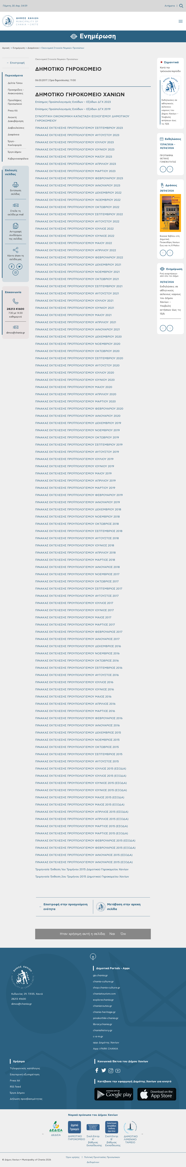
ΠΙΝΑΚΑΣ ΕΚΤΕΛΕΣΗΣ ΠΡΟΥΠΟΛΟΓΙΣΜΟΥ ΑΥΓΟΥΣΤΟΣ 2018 (77, 538)
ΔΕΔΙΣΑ (55, 1128)
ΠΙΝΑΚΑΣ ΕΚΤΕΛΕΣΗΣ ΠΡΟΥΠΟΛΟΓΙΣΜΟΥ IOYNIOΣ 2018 (74, 545)
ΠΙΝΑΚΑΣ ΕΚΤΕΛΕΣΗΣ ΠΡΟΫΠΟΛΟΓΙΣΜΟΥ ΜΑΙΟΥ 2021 (73, 315)
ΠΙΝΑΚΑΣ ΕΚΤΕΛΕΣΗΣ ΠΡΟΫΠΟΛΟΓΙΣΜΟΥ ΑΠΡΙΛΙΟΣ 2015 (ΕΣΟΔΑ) (81, 811)
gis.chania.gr (100, 975)
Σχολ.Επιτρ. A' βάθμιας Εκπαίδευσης (94, 1133)
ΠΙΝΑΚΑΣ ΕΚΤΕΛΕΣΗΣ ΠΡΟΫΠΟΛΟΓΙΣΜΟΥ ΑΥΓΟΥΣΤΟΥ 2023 (77, 135)
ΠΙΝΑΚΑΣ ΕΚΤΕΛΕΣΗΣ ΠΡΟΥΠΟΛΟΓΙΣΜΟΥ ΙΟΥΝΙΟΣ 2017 (74, 610)
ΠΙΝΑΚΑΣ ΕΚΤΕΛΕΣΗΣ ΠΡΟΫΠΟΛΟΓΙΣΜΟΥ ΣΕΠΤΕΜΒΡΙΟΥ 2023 (79, 128)
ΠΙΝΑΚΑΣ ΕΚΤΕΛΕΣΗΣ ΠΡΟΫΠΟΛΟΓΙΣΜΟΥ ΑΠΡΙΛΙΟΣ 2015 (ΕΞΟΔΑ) (81, 819)
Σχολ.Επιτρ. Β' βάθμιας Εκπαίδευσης (113, 1133)
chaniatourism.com (104, 994)
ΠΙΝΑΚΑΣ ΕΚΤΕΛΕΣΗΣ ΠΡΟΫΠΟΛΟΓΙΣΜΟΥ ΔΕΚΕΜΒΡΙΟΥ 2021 (78, 264)
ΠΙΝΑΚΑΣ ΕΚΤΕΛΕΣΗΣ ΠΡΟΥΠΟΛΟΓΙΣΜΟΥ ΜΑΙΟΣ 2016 (73, 696)
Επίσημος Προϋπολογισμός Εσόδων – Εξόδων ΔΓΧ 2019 (73, 109)
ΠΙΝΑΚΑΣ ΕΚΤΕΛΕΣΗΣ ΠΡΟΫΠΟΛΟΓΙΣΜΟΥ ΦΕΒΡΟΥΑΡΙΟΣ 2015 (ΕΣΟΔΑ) (85, 840)
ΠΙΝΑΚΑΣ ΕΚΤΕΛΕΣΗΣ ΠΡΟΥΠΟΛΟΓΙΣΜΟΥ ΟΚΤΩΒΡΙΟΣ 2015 (77, 747)
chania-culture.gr (103, 981)
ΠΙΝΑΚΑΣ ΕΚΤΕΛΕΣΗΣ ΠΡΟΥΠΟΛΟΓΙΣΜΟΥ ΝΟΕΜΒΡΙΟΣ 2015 (77, 740)
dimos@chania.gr (15, 333)
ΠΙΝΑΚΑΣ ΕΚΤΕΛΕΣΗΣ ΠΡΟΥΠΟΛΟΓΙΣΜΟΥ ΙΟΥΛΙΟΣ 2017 (74, 603)
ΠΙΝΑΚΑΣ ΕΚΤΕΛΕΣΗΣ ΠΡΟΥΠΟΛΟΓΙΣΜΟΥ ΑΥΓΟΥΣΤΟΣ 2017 (77, 596)
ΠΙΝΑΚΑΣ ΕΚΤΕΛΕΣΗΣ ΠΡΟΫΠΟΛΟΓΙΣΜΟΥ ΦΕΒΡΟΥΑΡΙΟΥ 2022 (79, 257)
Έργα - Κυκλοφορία (15, 143)
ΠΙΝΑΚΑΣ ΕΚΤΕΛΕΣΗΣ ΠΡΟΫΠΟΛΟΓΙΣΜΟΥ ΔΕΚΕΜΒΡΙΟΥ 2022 (78, 192)
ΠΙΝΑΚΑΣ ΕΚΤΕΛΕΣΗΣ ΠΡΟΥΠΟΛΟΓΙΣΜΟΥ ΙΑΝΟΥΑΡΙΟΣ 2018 (77, 567)
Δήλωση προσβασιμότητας (26, 1099)
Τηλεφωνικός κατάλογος (25, 1068)
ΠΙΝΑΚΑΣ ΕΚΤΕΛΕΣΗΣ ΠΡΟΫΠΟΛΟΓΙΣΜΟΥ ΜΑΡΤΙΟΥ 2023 (75, 171)
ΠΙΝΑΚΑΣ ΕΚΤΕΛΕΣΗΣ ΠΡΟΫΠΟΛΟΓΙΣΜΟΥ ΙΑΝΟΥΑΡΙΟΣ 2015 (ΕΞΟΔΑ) (84, 862)
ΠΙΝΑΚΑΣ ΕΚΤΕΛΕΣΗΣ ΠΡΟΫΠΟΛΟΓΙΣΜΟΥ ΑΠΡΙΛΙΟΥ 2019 (75, 480)
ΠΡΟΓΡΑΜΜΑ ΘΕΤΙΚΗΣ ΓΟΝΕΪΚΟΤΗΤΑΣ (168, 159)
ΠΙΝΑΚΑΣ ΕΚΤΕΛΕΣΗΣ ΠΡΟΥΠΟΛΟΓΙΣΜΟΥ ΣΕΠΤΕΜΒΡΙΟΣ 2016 (78, 668)
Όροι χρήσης (73, 1157)
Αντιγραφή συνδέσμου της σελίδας (15, 231)
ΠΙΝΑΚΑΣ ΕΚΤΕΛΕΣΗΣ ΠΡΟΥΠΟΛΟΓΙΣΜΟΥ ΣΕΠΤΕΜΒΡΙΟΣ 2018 (78, 531)
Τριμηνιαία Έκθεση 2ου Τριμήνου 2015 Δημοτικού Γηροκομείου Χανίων (82, 876)
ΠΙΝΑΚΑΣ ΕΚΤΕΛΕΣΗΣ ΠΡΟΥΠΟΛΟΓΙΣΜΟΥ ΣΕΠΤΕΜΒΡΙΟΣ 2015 (78, 754)
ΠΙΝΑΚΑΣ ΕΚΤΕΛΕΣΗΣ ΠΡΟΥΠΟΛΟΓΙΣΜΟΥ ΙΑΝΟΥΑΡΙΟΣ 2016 (77, 725)
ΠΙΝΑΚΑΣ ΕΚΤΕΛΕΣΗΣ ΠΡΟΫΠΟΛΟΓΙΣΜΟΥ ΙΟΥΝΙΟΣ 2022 (74, 236)
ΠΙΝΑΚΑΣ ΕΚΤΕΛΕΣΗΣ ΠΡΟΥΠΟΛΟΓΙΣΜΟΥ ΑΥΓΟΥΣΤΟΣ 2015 (77, 761)
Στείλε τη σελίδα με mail (15, 209)
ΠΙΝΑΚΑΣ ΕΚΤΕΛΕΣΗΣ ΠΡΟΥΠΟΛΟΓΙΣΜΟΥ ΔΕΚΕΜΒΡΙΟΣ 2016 (78, 646)
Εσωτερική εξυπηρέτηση (24, 1074)
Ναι (112, 934)
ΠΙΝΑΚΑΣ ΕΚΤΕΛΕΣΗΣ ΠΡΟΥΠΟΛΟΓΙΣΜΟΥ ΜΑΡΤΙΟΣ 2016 (75, 711)
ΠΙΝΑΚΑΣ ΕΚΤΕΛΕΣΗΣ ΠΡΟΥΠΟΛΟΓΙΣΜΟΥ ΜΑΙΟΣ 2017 (73, 617)
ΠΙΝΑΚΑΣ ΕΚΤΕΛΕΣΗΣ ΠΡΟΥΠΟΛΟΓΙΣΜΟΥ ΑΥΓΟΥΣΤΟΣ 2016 (77, 675)
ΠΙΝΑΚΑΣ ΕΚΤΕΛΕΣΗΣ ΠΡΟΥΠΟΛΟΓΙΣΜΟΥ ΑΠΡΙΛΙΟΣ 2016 (75, 704)
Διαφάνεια (33, 48)
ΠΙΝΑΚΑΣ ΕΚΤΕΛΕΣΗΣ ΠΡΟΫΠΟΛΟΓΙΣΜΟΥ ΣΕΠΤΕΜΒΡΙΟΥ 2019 (79, 444)
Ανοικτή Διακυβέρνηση (15, 119)
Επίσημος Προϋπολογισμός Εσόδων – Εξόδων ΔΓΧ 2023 (73, 102)
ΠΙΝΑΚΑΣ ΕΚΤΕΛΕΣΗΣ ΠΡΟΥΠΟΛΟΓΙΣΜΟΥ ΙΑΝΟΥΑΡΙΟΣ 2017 (77, 639)
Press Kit (13, 111)
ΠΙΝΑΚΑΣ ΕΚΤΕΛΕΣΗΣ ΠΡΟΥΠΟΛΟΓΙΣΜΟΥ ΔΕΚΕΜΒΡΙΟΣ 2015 (78, 732)
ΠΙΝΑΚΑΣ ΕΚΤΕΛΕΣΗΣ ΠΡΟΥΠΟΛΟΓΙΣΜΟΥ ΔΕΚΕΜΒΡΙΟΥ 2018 (78, 509)
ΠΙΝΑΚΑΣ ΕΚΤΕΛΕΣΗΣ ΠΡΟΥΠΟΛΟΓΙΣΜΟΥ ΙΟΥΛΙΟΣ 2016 (74, 682)
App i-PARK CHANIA (105, 1048)
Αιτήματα (170, 6)
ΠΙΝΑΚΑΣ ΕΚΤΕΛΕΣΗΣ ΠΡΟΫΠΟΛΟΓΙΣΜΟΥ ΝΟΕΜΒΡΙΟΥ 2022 (78, 200)
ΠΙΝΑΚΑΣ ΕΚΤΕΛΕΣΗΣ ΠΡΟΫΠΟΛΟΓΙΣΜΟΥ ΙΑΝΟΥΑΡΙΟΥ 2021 (77, 329)
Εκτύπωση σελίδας (15, 188)
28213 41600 (15, 309)
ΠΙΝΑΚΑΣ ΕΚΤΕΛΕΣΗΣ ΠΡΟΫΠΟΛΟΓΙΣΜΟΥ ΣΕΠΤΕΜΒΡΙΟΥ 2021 (78, 286)
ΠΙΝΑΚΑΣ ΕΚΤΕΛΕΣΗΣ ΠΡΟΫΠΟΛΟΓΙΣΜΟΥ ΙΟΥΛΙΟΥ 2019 (74, 459)
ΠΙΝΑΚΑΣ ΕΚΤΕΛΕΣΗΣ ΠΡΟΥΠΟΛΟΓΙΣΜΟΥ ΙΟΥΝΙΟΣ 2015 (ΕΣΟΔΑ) (81, 783)
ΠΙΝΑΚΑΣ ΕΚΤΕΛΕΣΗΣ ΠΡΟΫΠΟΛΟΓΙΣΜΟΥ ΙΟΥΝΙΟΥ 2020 (75, 380)
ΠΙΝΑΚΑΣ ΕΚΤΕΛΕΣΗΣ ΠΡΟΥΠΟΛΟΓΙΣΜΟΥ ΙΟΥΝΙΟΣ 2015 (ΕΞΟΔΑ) (81, 790)
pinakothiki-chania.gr (105, 1018)
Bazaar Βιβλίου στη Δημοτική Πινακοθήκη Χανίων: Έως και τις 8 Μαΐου (170, 241)
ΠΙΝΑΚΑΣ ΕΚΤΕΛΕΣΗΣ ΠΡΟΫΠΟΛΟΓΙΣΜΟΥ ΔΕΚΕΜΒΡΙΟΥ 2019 (78, 423)
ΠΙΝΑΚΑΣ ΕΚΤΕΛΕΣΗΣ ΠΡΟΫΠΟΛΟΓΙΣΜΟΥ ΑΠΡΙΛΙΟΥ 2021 (75, 322)
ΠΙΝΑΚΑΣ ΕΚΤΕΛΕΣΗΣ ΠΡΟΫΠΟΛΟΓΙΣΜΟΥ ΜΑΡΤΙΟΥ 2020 (75, 401)
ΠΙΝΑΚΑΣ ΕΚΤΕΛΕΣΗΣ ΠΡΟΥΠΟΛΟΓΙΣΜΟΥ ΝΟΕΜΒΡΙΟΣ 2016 (77, 653)
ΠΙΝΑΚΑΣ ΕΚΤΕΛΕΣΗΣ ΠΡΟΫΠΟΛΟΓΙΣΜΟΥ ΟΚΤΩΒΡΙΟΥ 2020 (77, 351)
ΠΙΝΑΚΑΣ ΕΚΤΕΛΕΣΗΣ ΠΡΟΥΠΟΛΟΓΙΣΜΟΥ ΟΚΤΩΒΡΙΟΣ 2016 (77, 660)
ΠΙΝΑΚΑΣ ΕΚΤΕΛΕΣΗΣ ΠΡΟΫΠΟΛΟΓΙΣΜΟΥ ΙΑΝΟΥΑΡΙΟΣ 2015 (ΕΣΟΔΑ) (84, 855)
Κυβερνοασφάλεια (17, 159)
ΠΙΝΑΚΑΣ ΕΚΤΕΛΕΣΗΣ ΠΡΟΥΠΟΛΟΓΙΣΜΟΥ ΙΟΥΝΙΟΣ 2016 (74, 689)
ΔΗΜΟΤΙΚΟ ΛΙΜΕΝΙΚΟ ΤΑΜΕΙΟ (131, 1132)
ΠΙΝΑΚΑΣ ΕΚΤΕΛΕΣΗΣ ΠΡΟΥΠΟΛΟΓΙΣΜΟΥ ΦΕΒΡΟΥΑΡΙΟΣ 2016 (79, 718)
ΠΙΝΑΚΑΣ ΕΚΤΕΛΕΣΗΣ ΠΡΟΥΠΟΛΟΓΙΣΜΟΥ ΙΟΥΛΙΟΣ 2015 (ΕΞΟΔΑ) (80, 776)
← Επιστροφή (15, 63)
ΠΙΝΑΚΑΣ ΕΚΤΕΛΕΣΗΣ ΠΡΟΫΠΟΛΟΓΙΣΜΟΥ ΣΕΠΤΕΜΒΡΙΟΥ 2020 (79, 358)
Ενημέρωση (19, 48)
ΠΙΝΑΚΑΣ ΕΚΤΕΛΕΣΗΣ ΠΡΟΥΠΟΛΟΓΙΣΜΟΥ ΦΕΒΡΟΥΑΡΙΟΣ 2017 (78, 632)
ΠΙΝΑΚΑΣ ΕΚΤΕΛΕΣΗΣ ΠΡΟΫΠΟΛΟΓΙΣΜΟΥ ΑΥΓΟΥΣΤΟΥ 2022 (77, 221)
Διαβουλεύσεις (16, 128)
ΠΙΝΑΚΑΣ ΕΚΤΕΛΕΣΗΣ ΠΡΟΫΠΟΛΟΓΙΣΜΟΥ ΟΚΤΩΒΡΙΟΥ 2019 (77, 437)
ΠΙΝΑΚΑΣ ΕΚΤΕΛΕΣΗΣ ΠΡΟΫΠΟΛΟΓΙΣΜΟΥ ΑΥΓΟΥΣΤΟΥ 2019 (77, 452)
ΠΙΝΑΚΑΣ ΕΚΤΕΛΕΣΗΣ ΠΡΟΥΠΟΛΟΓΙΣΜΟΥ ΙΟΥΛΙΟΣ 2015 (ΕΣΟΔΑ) (80, 768)
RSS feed (15, 1086)
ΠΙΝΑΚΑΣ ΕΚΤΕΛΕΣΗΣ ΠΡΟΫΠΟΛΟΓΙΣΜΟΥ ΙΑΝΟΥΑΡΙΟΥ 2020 (78, 416)
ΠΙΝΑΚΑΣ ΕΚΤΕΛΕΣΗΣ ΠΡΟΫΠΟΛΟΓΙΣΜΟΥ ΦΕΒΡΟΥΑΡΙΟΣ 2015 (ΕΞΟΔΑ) (85, 847)
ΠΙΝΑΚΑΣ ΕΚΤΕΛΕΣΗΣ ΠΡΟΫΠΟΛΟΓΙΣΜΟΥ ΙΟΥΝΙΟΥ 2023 (74, 149)
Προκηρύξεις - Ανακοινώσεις (16, 92)
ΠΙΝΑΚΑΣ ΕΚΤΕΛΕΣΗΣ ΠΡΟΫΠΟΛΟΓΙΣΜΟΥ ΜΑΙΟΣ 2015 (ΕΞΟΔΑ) (79, 804)
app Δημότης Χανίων (106, 1042)
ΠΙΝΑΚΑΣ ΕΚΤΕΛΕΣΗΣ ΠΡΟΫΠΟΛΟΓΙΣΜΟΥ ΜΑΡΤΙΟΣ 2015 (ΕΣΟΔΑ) (81, 826)
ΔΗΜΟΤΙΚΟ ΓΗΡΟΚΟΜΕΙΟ (76, 1131)
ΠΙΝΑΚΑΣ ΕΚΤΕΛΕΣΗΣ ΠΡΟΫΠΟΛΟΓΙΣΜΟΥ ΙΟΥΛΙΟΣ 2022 (74, 228)
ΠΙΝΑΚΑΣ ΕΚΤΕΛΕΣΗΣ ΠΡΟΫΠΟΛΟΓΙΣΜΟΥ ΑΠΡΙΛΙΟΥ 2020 (75, 394)
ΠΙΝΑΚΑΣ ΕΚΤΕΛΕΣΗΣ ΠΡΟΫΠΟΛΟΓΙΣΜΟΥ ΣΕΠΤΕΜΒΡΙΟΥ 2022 (79, 214)
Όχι (123, 934)
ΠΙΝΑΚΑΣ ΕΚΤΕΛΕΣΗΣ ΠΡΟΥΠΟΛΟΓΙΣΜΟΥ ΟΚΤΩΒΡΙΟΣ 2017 (77, 581)
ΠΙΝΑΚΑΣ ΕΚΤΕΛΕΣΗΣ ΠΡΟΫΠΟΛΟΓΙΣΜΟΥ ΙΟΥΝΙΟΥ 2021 (74, 308)
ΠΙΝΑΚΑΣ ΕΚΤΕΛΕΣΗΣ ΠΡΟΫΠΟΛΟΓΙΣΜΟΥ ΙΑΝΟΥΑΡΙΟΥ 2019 (77, 502)
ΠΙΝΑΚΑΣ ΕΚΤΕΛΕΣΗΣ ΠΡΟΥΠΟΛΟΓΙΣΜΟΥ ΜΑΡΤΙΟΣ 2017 (75, 624)
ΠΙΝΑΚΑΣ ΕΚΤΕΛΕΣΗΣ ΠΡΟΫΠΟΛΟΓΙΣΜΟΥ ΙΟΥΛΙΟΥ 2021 (74, 300)
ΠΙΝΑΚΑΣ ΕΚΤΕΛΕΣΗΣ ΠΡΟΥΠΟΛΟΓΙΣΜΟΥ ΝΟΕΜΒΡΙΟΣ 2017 (77, 574)
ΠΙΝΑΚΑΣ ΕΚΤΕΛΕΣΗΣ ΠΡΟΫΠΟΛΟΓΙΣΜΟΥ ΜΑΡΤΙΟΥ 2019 (75, 488)
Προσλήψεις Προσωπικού (15, 102)
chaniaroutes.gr (102, 1006)
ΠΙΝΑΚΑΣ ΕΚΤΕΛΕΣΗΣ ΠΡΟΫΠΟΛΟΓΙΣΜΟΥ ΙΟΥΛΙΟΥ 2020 (74, 372)
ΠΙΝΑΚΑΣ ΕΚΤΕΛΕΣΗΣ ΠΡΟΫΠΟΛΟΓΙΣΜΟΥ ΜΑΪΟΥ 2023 (73, 156)
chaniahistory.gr (102, 1030)
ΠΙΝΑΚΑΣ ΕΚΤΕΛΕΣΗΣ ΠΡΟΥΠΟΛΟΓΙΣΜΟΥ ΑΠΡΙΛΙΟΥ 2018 (75, 552)
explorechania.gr (103, 1000)
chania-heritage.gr (104, 1012)
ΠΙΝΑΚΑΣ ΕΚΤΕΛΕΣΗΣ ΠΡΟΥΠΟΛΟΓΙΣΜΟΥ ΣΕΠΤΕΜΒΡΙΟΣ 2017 (78, 588)
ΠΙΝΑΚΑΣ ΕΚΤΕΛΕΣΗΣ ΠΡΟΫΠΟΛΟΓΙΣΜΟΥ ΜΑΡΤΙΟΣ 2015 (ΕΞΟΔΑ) (81, 833)
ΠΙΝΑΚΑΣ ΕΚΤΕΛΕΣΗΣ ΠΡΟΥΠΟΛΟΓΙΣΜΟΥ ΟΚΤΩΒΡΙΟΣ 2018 (77, 524)
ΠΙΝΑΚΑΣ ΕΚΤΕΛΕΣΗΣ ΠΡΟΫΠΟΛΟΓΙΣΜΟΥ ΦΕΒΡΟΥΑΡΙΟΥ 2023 (79, 178)
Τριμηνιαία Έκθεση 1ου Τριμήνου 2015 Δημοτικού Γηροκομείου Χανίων (81, 869)
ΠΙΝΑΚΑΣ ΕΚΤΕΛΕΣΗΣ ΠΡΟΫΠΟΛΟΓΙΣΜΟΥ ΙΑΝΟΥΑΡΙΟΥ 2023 (77, 185)
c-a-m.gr (98, 1036)
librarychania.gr (102, 1024)
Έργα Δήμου (14, 152)
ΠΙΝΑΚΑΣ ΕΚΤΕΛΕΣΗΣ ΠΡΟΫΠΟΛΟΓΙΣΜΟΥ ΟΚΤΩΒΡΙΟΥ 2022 (77, 207)
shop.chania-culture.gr (106, 987)
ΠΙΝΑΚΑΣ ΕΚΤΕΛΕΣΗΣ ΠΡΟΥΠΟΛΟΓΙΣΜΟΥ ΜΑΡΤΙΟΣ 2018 (75, 560)
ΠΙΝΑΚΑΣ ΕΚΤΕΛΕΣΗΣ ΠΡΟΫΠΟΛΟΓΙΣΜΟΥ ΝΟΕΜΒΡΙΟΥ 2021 (77, 272)
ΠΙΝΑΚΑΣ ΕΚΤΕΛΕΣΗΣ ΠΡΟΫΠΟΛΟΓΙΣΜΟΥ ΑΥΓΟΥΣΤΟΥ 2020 (77, 365)
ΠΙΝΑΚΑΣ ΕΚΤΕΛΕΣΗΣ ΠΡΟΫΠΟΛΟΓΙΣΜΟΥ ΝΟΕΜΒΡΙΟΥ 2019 (77, 430)
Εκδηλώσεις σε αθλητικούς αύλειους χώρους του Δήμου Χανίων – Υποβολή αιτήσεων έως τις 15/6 (170, 300)
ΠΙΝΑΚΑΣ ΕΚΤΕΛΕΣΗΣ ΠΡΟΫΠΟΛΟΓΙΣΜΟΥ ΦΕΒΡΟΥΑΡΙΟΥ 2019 (79, 495)
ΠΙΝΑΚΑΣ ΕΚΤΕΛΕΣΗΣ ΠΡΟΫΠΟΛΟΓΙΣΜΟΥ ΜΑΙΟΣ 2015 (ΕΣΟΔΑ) (79, 797)
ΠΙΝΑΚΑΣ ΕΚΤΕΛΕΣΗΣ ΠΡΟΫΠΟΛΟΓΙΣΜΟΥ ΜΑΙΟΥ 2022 (73, 243)
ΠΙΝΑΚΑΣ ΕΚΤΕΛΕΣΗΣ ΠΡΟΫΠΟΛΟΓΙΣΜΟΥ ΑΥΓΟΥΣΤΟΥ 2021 (77, 293)
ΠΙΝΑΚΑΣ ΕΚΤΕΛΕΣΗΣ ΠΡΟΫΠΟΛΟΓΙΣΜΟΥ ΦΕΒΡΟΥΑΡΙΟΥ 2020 (79, 408)
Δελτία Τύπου (15, 83)
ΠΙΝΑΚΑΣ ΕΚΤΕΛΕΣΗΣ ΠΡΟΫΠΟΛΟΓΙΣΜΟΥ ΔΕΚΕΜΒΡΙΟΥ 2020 (78, 336)
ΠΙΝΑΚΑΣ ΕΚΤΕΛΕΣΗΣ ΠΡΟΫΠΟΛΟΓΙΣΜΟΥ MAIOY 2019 (73, 473)
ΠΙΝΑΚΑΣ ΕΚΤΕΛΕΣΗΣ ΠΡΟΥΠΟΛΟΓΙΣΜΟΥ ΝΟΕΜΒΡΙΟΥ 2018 (77, 516)
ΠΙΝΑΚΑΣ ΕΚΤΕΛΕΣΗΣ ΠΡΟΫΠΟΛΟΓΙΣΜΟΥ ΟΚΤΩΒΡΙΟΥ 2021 (77, 279)
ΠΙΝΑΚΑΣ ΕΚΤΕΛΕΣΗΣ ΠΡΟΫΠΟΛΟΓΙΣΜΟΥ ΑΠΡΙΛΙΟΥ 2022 (75, 250)
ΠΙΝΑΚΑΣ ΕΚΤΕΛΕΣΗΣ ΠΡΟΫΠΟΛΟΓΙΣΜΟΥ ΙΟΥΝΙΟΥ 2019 (74, 466)
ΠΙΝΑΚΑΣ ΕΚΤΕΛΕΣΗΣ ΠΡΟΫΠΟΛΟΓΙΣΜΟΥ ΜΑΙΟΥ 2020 (73, 387)
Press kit (15, 1080)
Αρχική (5, 48)
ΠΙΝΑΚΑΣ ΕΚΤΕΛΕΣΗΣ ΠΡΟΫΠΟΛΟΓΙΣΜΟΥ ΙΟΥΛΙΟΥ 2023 (74, 142)
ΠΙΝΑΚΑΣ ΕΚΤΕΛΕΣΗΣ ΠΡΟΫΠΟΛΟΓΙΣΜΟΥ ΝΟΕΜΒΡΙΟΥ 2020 (77, 344)
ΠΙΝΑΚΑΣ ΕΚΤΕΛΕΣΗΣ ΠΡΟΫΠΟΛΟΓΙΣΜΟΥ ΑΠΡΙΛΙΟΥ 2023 (75, 164)
